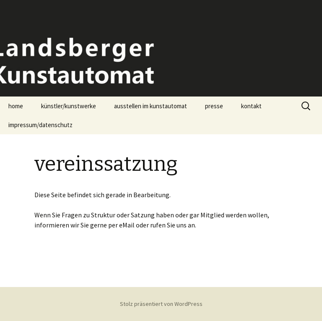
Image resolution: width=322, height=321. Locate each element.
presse (214, 106)
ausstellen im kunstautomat (150, 106)
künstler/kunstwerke (68, 106)
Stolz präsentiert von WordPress (161, 304)
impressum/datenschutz (40, 125)
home (15, 106)
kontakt (251, 106)
